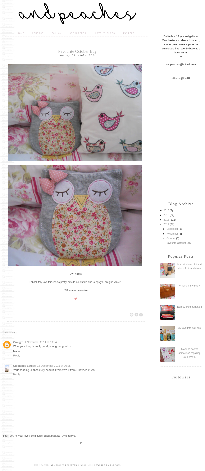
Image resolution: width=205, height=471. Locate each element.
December (173, 228)
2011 (167, 224)
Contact (38, 33)
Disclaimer (78, 33)
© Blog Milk (85, 465)
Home (21, 33)
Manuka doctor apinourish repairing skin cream (189, 353)
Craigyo (18, 342)
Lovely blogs (105, 33)
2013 (167, 215)
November (173, 233)
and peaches (42, 465)
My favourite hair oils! (189, 327)
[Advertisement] (181, 171)
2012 (167, 219)
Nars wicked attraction (189, 306)
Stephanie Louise (24, 365)
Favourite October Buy (178, 242)
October (171, 238)
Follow (57, 33)
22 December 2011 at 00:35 (54, 365)
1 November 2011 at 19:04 (40, 342)
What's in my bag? (189, 285)
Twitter (129, 33)
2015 (167, 210)
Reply (16, 355)
